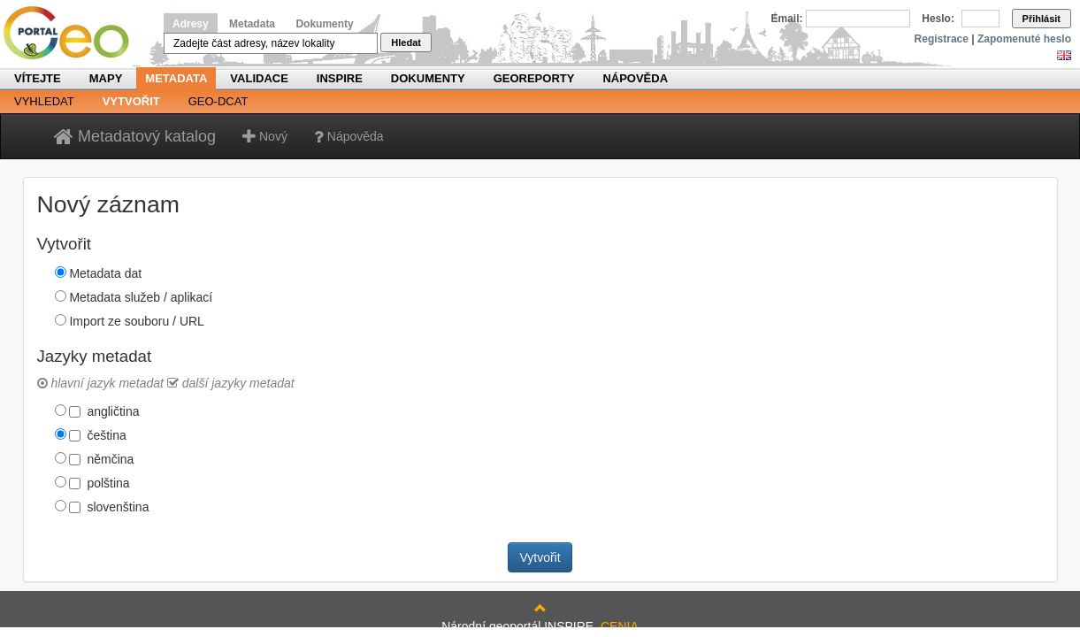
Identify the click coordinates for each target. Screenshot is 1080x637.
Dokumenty (324, 24)
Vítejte (37, 78)
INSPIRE (340, 78)
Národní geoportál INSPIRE (73, 33)
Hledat (406, 42)
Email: (787, 18)
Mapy (106, 78)
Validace (258, 78)
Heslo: (938, 18)
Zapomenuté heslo (1024, 39)
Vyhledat (44, 101)
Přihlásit (1042, 18)
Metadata (252, 24)
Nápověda (635, 78)
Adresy (190, 24)
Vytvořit (131, 101)
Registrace (942, 39)
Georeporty (534, 78)
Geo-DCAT (218, 101)
